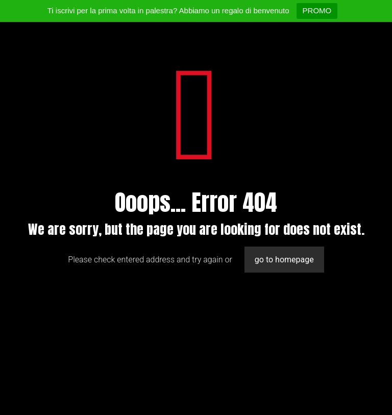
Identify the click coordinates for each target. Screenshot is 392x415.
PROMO (317, 10)
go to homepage (284, 259)
